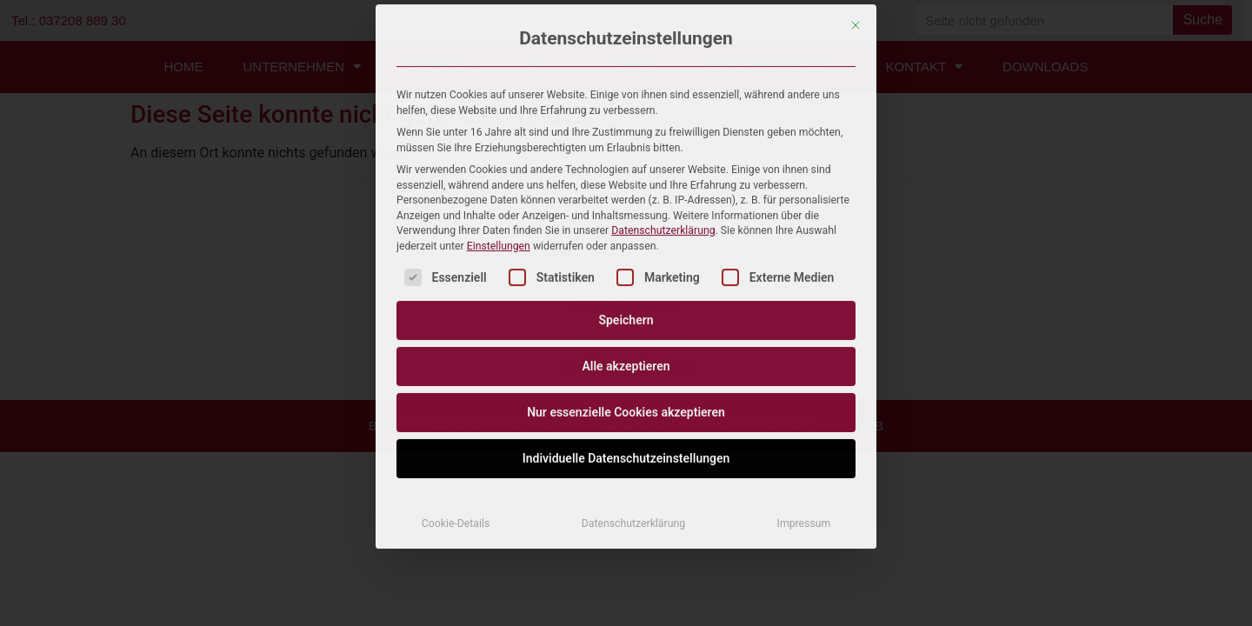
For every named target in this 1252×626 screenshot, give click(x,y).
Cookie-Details (456, 344)
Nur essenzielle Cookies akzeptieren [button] (626, 233)
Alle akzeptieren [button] (625, 187)
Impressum (804, 344)
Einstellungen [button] (498, 67)
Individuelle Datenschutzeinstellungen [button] (626, 279)
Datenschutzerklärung (663, 51)
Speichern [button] (625, 141)
